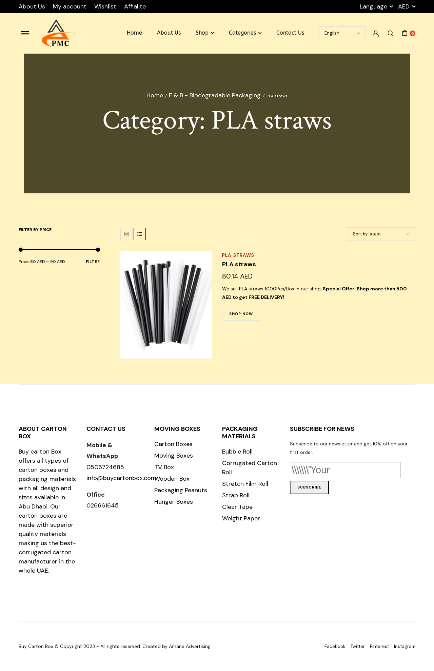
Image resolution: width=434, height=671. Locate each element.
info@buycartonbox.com (121, 478)
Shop (202, 33)
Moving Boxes (173, 456)
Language (373, 6)
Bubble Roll (237, 451)
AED (404, 6)
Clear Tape (237, 507)
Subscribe (309, 487)
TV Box (164, 467)
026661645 (102, 505)
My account (69, 6)
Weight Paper (241, 518)
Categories (242, 33)
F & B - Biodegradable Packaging (215, 95)
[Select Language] (342, 33)
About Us (32, 6)
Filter (93, 261)
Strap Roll (236, 495)
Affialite (135, 6)
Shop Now (241, 313)
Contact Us (290, 33)
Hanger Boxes (173, 502)
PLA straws (238, 255)
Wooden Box (172, 479)
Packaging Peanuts (180, 490)
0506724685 (105, 467)
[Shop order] (381, 234)
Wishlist (105, 6)
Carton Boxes (173, 444)
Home (134, 33)
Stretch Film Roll (245, 484)
